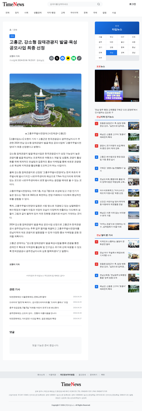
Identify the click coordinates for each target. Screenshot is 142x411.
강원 (111, 46)
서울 (100, 37)
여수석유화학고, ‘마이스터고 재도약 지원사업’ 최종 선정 (112, 189)
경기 (100, 46)
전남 (111, 51)
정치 (17, 12)
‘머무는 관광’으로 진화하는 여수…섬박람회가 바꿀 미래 (112, 222)
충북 (122, 46)
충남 (133, 46)
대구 (122, 37)
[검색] (98, 4)
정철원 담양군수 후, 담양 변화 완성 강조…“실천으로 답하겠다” (112, 122)
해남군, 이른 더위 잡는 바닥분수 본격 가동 (112, 211)
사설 (114, 12)
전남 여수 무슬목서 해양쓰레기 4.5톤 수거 (112, 251)
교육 (63, 12)
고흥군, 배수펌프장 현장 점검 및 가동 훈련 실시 (112, 155)
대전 (111, 41)
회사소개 (41, 375)
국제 (95, 12)
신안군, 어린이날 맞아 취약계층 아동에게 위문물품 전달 (112, 200)
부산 (111, 37)
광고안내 (82, 375)
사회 (26, 12)
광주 (100, 41)
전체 (7, 12)
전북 (100, 51)
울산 (122, 41)
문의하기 (93, 375)
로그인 (132, 4)
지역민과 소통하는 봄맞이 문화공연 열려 (112, 240)
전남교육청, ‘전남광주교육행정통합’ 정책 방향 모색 (113, 273)
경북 (122, 51)
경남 (133, 51)
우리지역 (74, 12)
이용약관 (52, 375)
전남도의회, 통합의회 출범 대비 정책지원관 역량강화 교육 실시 (112, 178)
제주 (100, 55)
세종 (133, 41)
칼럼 (104, 12)
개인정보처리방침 (67, 375)
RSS (102, 375)
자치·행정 (51, 12)
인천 (133, 37)
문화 (86, 12)
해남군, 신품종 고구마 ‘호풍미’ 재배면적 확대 (113, 133)
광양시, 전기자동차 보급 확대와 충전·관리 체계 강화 (112, 144)
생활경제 (38, 12)
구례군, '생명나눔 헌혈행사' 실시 (113, 166)
